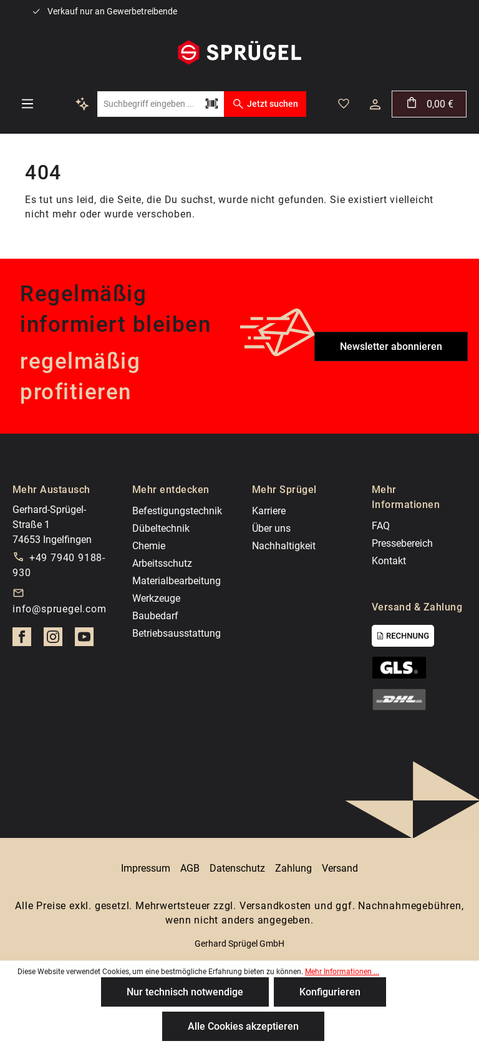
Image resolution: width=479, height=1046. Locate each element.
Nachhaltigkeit (284, 546)
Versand (340, 868)
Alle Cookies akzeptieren (243, 1026)
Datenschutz (237, 868)
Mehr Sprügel (284, 490)
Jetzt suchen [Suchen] (264, 104)
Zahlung (293, 868)
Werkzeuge (156, 598)
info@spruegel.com (59, 609)
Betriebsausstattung (176, 633)
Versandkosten (275, 906)
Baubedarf (155, 616)
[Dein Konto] (375, 104)
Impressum (145, 868)
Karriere (269, 511)
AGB (190, 868)
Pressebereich (402, 543)
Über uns (271, 528)
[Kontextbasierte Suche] (82, 103)
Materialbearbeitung (176, 581)
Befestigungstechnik (177, 511)
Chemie (148, 546)
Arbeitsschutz (162, 563)
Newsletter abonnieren (391, 346)
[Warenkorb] (429, 104)
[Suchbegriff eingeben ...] (148, 104)
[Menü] (27, 103)
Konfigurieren (329, 992)
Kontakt (389, 561)
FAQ (381, 526)
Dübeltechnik (161, 528)
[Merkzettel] (344, 103)
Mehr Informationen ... (342, 971)
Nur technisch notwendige (185, 992)
